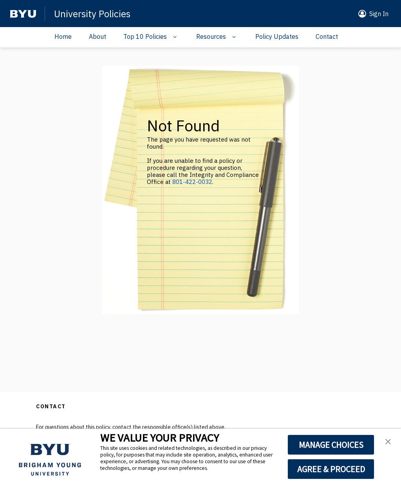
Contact (327, 36)
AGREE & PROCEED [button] (331, 469)
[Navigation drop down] (173, 37)
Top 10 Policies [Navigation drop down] (145, 36)
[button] (372, 14)
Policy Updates (276, 36)
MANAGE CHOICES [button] (331, 444)
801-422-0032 (192, 182)
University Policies (92, 13)
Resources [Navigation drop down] (211, 36)
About (97, 36)
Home (63, 36)
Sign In (378, 14)
